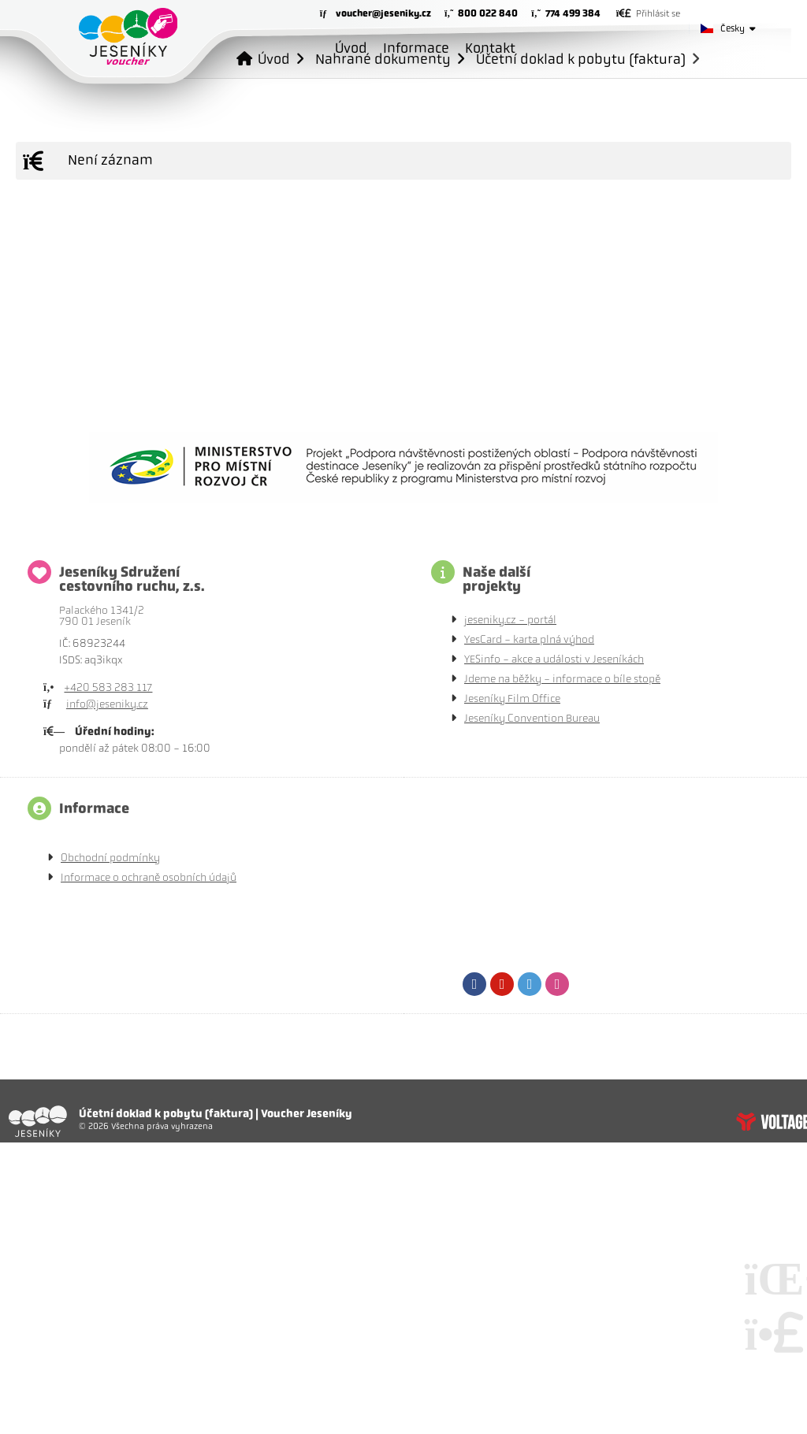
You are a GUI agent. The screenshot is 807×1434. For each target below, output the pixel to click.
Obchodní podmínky (110, 857)
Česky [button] (732, 28)
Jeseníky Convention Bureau (532, 718)
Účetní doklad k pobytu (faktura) (581, 58)
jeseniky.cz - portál (510, 619)
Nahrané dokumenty (383, 58)
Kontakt (490, 48)
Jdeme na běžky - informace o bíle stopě (562, 678)
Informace (416, 48)
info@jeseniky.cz (107, 704)
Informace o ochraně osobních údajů (148, 877)
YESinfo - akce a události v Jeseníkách (554, 659)
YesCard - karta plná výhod (529, 639)
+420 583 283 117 (108, 687)
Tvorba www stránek (771, 1121)
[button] (648, 13)
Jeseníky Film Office (512, 698)
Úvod (128, 36)
